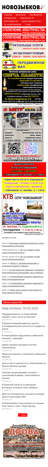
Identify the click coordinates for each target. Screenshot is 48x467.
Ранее (22, 415)
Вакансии (21, 15)
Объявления (35, 15)
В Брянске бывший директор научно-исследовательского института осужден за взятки (23, 326)
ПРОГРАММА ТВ (11, 21)
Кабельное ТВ (27, 18)
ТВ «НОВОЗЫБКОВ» (12, 25)
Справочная (10, 18)
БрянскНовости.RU (31, 21)
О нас (28, 25)
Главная (8, 15)
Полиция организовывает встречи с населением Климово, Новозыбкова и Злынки (21, 375)
